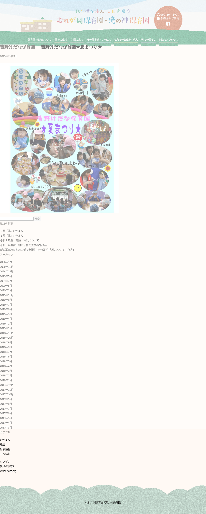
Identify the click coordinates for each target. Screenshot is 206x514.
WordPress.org (8, 470)
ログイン (5, 461)
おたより (5, 439)
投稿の (7, 466)
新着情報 (5, 449)
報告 (2, 444)
